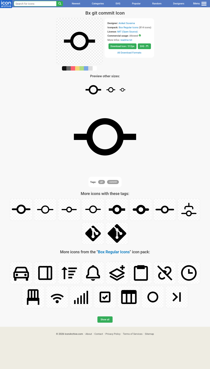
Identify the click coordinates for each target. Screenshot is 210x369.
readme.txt (126, 39)
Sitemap (149, 333)
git (101, 182)
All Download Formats (129, 52)
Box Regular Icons (128, 27)
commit (113, 182)
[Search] (59, 3)
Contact (98, 333)
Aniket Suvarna (127, 23)
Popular (136, 3)
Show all (105, 319)
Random (156, 3)
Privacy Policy (112, 333)
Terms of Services (132, 333)
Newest (76, 3)
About (88, 333)
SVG (118, 3)
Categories (98, 3)
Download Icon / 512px (122, 46)
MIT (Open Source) (127, 31)
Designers (178, 3)
